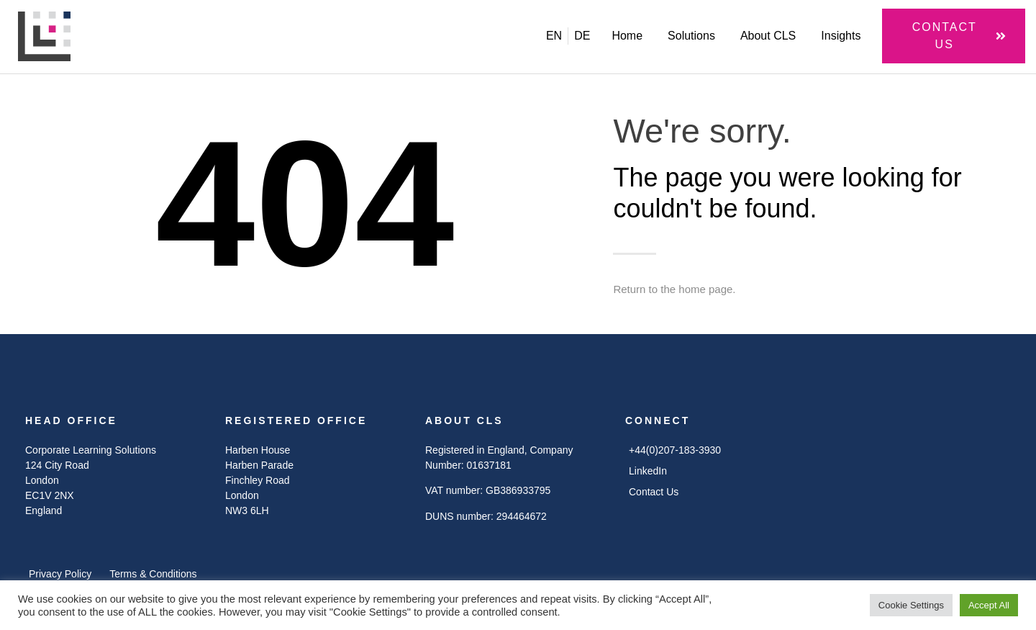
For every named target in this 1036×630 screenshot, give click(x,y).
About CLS (768, 36)
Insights (840, 36)
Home (627, 36)
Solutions (691, 36)
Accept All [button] (988, 605)
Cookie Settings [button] (911, 605)
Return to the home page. (674, 289)
